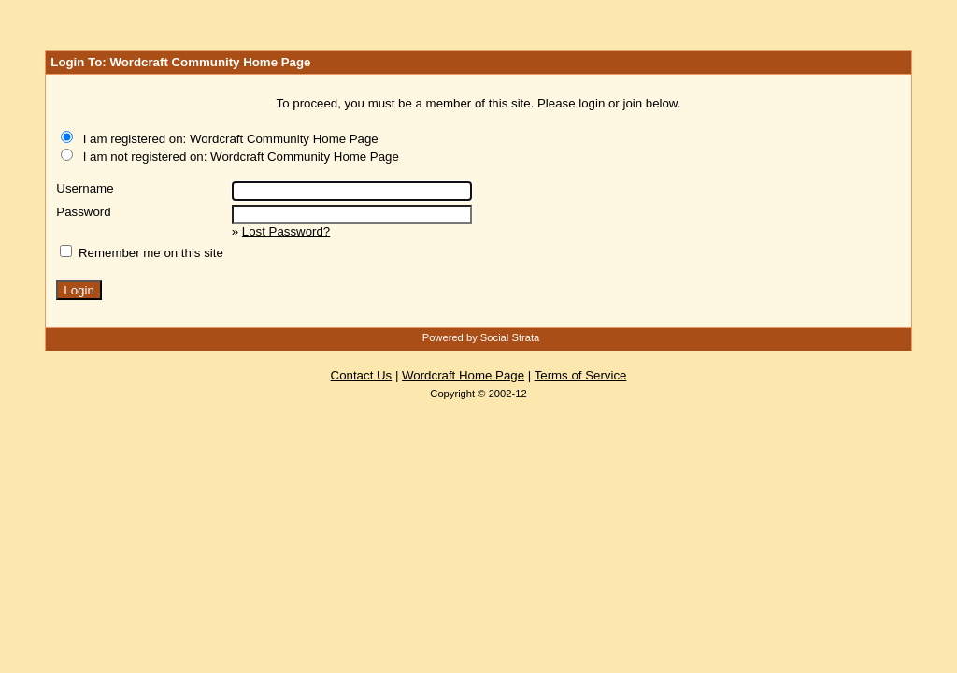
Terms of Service (581, 375)
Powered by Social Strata (481, 337)
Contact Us (362, 375)
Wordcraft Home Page (463, 375)
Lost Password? (286, 231)
